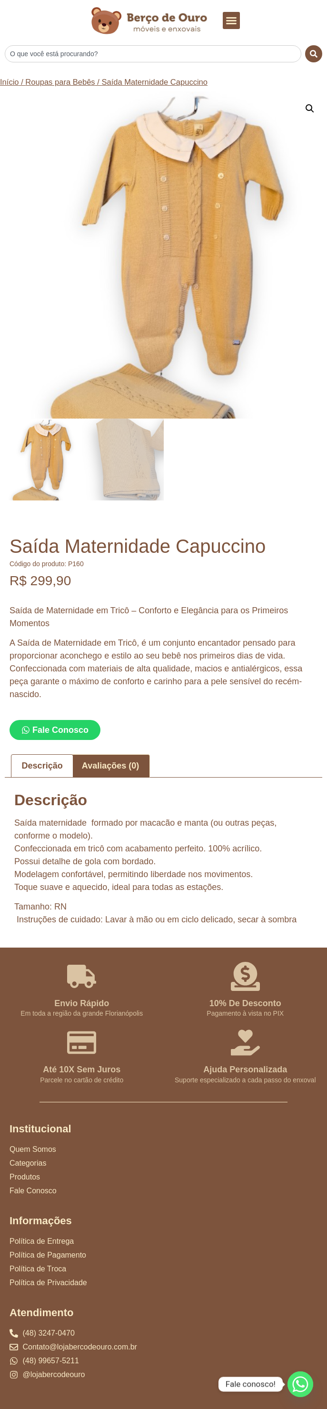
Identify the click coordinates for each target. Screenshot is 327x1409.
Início (9, 82)
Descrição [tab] (42, 765)
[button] (231, 20)
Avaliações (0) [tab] (110, 765)
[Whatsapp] (300, 1384)
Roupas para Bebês (60, 82)
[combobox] (153, 53)
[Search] (313, 53)
